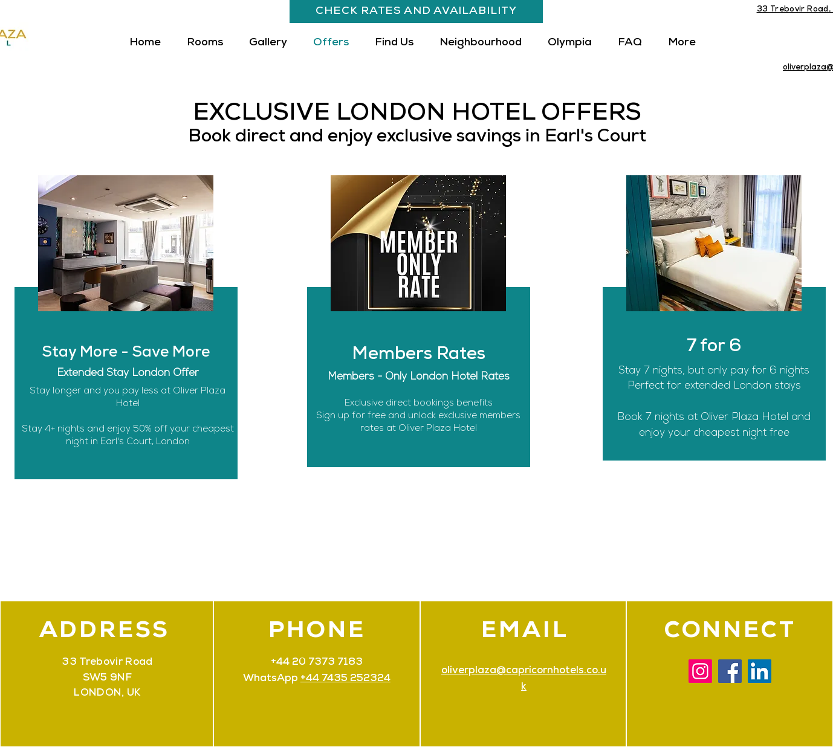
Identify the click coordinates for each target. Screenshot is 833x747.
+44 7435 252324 (345, 679)
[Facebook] (730, 671)
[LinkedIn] (759, 671)
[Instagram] (700, 671)
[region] (712, 333)
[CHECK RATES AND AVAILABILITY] (416, 11)
